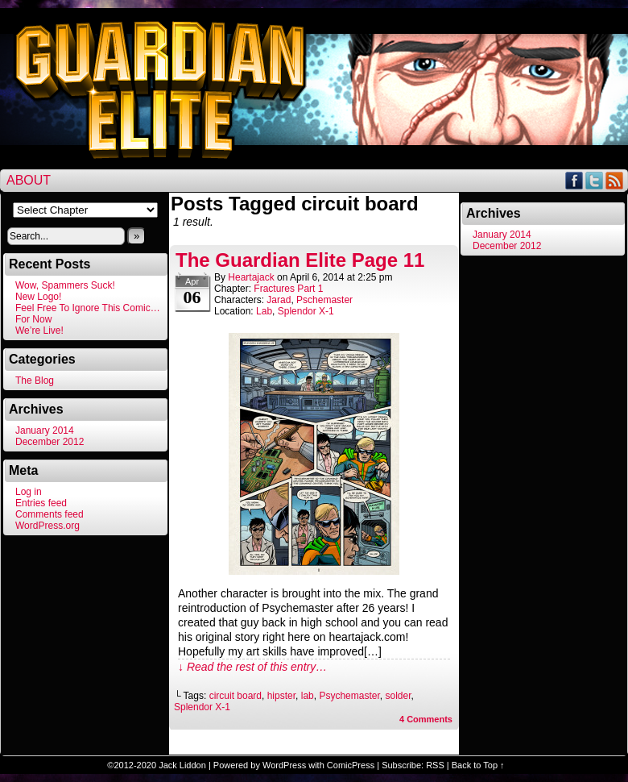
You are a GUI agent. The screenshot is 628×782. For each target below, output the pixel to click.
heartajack (251, 277)
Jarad (278, 300)
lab (307, 695)
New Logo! (38, 296)
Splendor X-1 (306, 311)
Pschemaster (324, 300)
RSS (615, 180)
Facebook (574, 180)
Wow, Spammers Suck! (65, 285)
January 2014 (44, 430)
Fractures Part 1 (288, 288)
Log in (28, 491)
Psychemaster (349, 695)
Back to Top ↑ (478, 765)
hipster (281, 695)
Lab (264, 311)
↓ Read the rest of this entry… (252, 666)
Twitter (595, 180)
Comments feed (49, 514)
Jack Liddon (182, 765)
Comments (425, 719)
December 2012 (49, 441)
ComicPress (350, 765)
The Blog (34, 380)
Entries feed (41, 503)
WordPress (284, 765)
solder (398, 695)
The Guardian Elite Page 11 (300, 260)
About (28, 180)
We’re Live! (39, 330)
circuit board (235, 695)
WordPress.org (47, 525)
